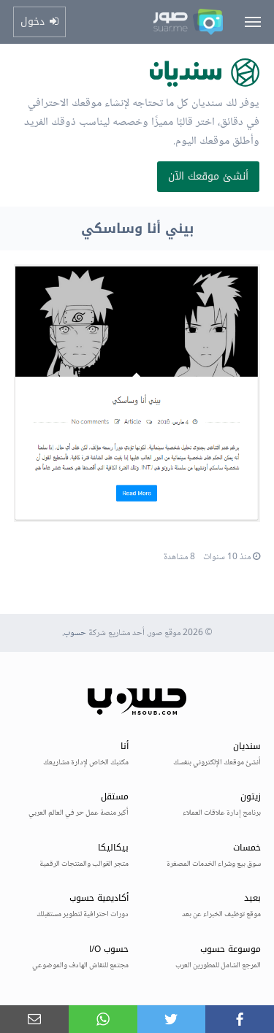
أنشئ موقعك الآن (208, 176)
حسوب (75, 633)
